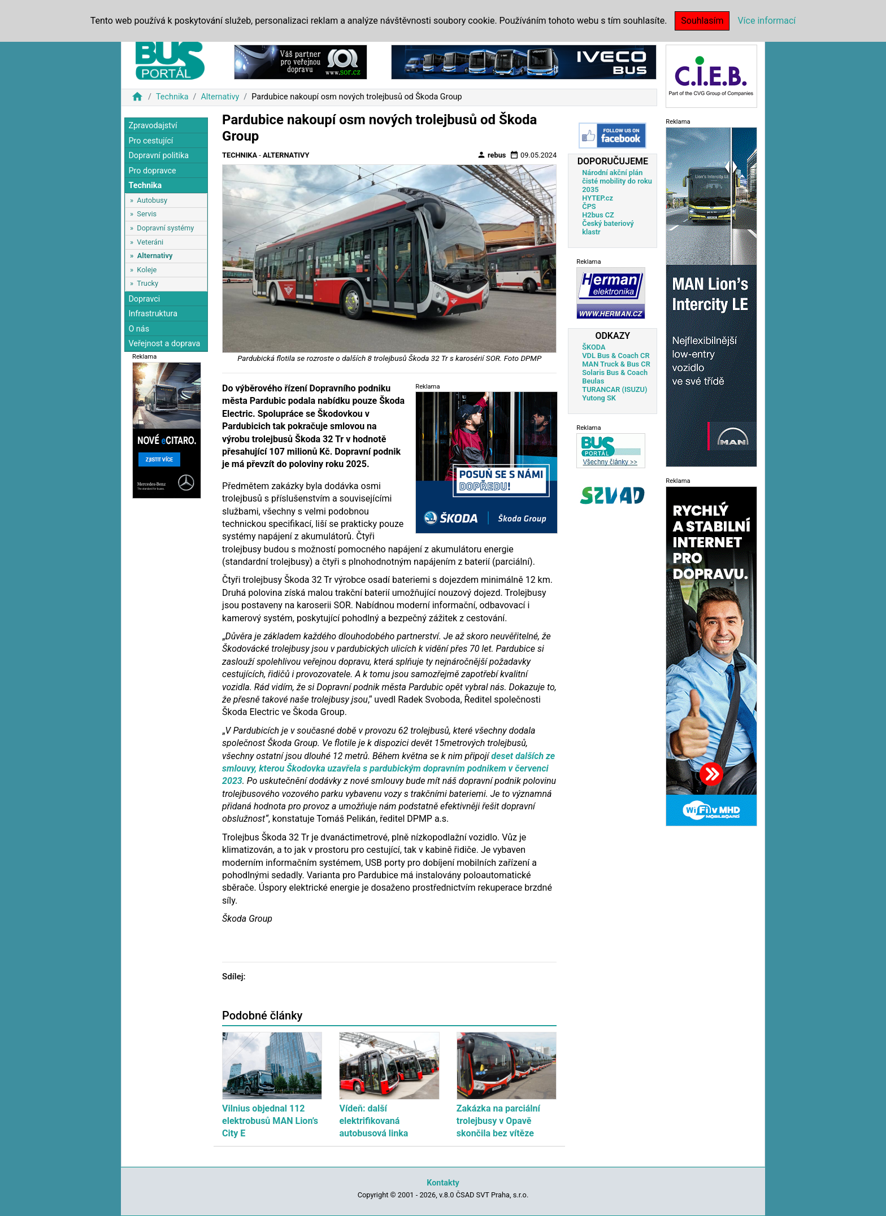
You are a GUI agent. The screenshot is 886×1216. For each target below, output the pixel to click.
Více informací (766, 20)
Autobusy (152, 200)
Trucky (147, 283)
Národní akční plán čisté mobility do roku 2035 (617, 181)
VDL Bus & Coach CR (615, 355)
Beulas (593, 381)
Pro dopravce (152, 171)
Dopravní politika (158, 155)
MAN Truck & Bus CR (616, 364)
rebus (491, 154)
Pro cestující (150, 141)
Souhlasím (702, 20)
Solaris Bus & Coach (615, 372)
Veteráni (150, 242)
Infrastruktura (152, 314)
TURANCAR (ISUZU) (614, 389)
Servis (147, 214)
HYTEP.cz (597, 198)
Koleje (147, 269)
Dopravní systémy (165, 228)
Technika (172, 97)
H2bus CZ (598, 215)
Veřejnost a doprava (164, 343)
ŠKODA (593, 347)
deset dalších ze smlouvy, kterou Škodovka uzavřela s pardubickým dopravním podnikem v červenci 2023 (388, 769)
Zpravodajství (152, 125)
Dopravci (144, 299)
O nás (138, 329)
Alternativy (220, 97)
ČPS (589, 206)
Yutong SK (599, 398)
